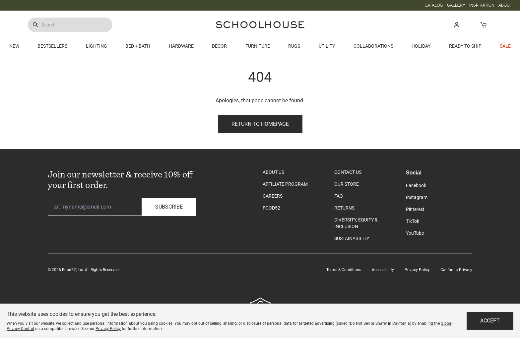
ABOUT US (273, 172)
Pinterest (415, 209)
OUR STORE (346, 184)
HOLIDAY (421, 46)
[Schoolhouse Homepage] (260, 24)
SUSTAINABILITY (351, 238)
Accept (490, 320)
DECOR (219, 46)
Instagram (416, 197)
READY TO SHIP (465, 46)
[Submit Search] (35, 25)
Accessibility (383, 269)
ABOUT (505, 5)
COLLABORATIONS (373, 46)
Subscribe (169, 207)
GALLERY (456, 5)
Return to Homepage (260, 124)
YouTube (415, 233)
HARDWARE (181, 46)
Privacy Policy (417, 269)
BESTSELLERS (52, 46)
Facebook (416, 185)
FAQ (338, 196)
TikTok (412, 221)
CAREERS (273, 196)
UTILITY (327, 46)
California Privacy (456, 269)
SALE (505, 46)
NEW (14, 46)
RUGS (294, 46)
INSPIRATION (481, 5)
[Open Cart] (483, 24)
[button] (456, 24)
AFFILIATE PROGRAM (285, 184)
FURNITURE (257, 46)
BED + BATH (137, 46)
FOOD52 (271, 208)
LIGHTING (96, 46)
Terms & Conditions (343, 269)
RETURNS (344, 208)
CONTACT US (347, 172)
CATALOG (433, 5)
